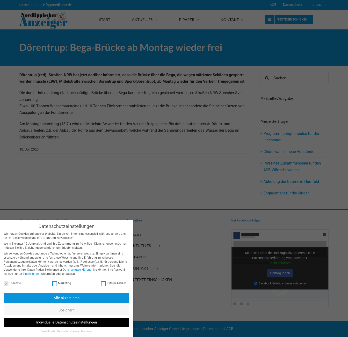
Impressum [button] (83, 331)
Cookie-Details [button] (45, 331)
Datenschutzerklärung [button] (65, 331)
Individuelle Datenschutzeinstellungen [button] (63, 322)
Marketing (59, 283)
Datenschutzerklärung (74, 269)
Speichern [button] (64, 310)
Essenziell (10, 283)
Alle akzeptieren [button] (64, 298)
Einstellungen (29, 273)
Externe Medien (111, 283)
